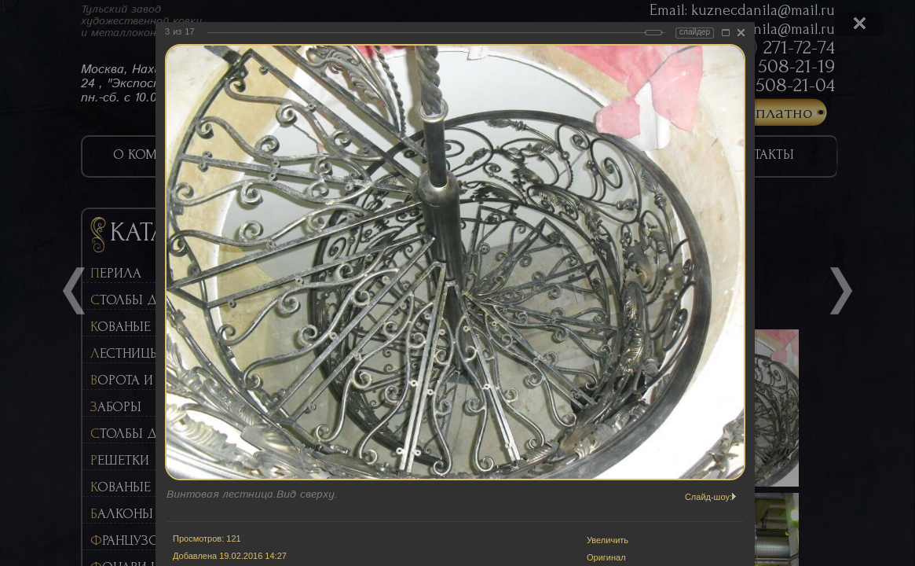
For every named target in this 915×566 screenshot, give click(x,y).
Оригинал (606, 557)
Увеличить (607, 540)
